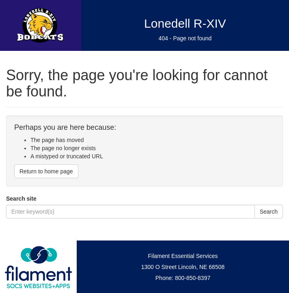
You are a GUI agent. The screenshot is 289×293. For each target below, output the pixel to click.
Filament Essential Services (183, 256)
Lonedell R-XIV (185, 23)
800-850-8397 (192, 278)
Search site (21, 198)
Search (269, 211)
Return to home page (46, 171)
